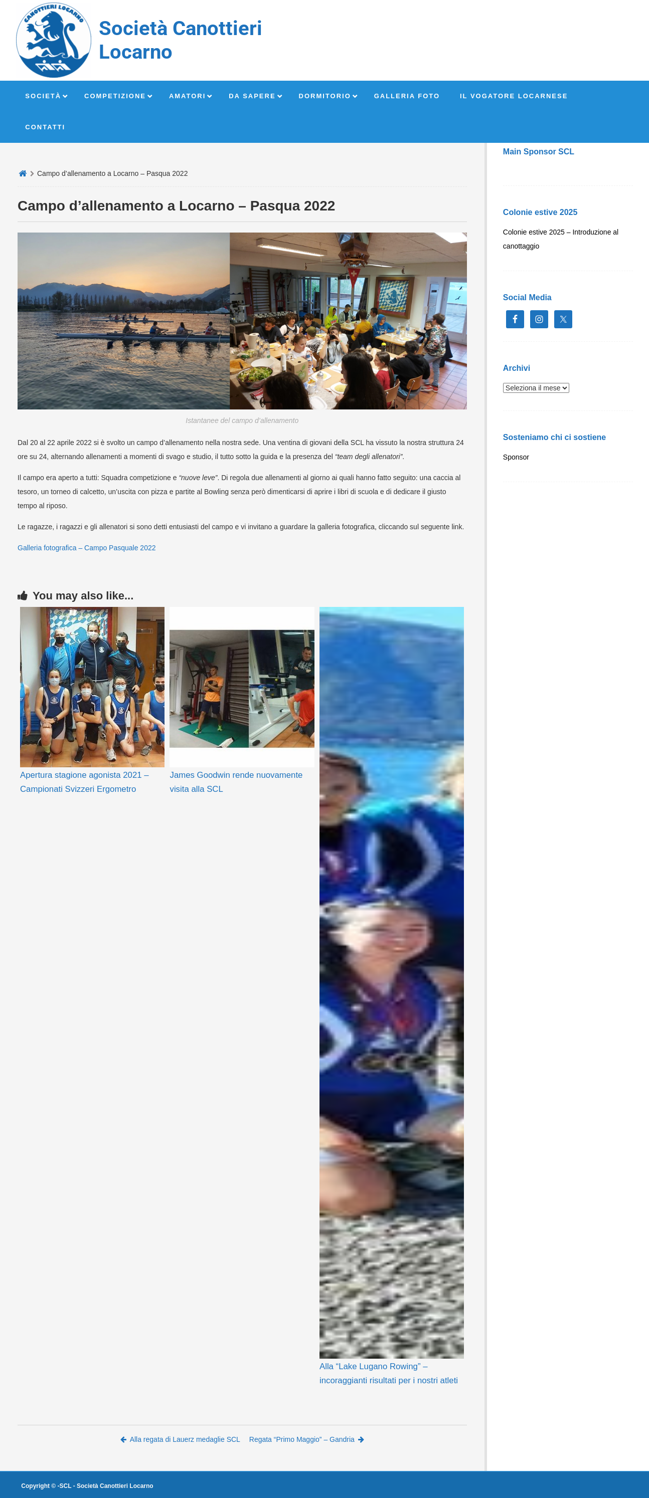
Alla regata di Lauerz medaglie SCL (180, 1439)
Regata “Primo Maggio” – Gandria (306, 1439)
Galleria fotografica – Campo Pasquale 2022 (87, 548)
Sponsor (516, 457)
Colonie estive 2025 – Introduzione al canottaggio (560, 239)
